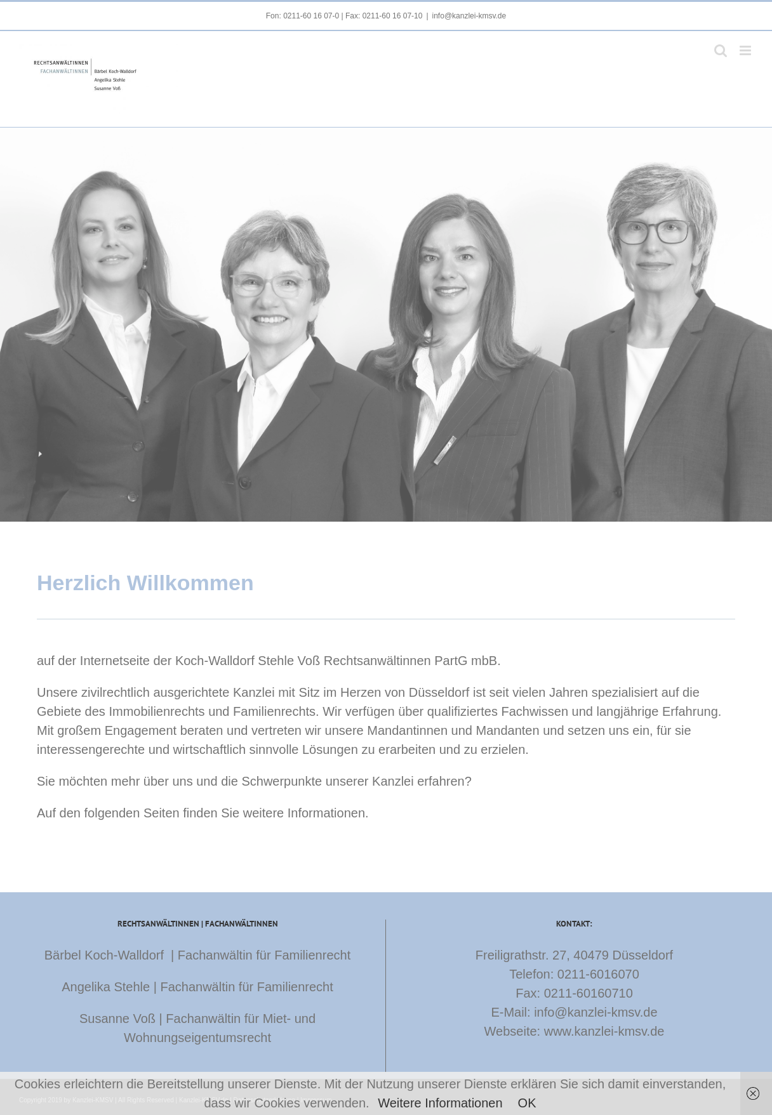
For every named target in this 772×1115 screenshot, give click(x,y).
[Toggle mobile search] (720, 50)
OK (527, 1103)
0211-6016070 (598, 974)
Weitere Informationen (440, 1103)
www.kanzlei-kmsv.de (604, 1031)
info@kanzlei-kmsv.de (469, 15)
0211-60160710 (588, 993)
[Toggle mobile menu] (746, 50)
